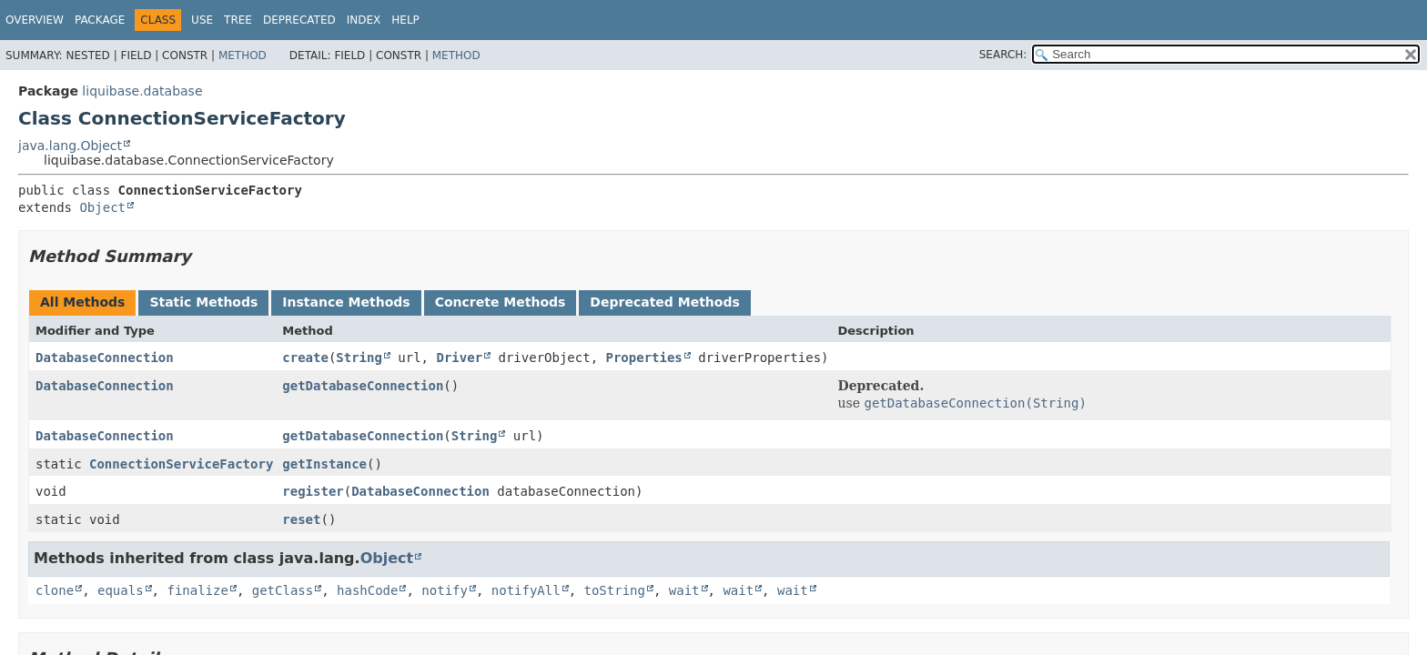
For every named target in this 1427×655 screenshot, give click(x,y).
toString (614, 590)
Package (100, 20)
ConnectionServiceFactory (181, 464)
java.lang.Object (70, 145)
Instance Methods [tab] (346, 302)
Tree (238, 20)
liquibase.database (142, 91)
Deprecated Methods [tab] (664, 302)
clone (54, 590)
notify (444, 590)
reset (301, 519)
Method (242, 55)
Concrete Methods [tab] (500, 302)
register (312, 491)
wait (684, 590)
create (305, 357)
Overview (34, 20)
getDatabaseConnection (362, 385)
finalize (197, 590)
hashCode (367, 590)
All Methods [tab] (82, 302)
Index (364, 20)
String (359, 357)
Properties (644, 357)
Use (202, 20)
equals (120, 590)
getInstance (324, 464)
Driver (459, 357)
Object (102, 207)
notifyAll (526, 590)
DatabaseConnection (104, 357)
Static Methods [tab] (203, 302)
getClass (282, 590)
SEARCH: (1003, 54)
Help (405, 20)
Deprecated (299, 20)
